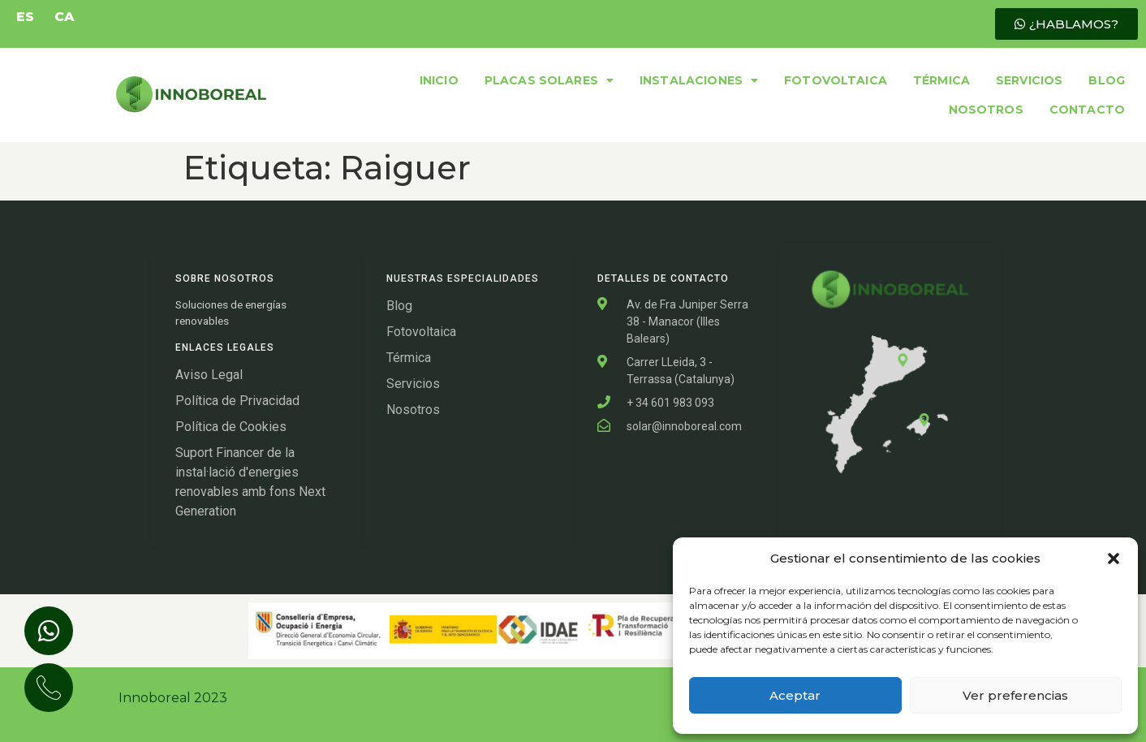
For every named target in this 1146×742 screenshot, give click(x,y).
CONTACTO (1087, 109)
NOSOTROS (986, 109)
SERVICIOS (1029, 80)
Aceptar (795, 695)
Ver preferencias (1015, 695)
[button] (1113, 558)
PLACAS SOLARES (549, 80)
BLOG (1106, 80)
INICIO (439, 80)
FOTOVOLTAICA (835, 80)
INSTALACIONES (699, 80)
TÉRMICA (941, 80)
